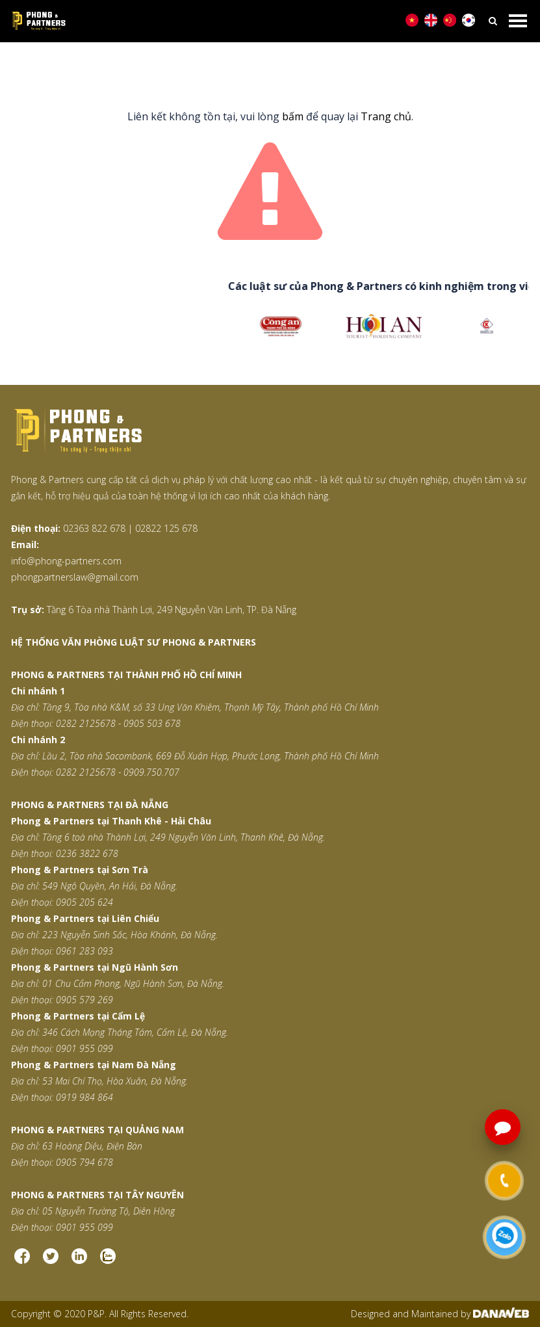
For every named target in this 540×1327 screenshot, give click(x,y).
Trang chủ (219, 65)
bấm (292, 116)
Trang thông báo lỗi (301, 65)
